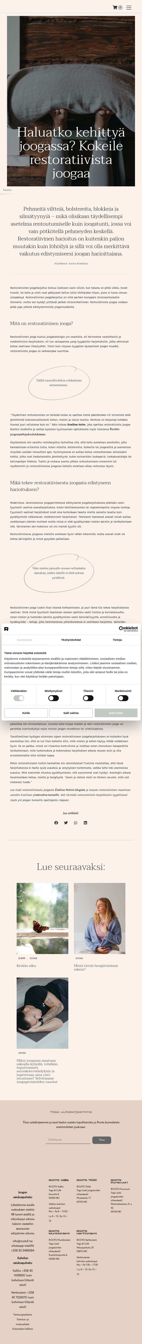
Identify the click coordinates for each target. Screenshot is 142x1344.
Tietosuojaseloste (22, 1315)
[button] (56, 823)
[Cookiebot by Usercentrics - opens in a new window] (121, 629)
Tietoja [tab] (117, 639)
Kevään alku (26, 966)
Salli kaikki (116, 713)
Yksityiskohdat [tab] (71, 639)
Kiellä (26, 713)
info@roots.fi (21, 1241)
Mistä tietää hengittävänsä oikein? (96, 967)
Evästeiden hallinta (22, 1329)
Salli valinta (71, 713)
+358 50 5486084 (22, 1250)
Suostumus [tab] (24, 639)
